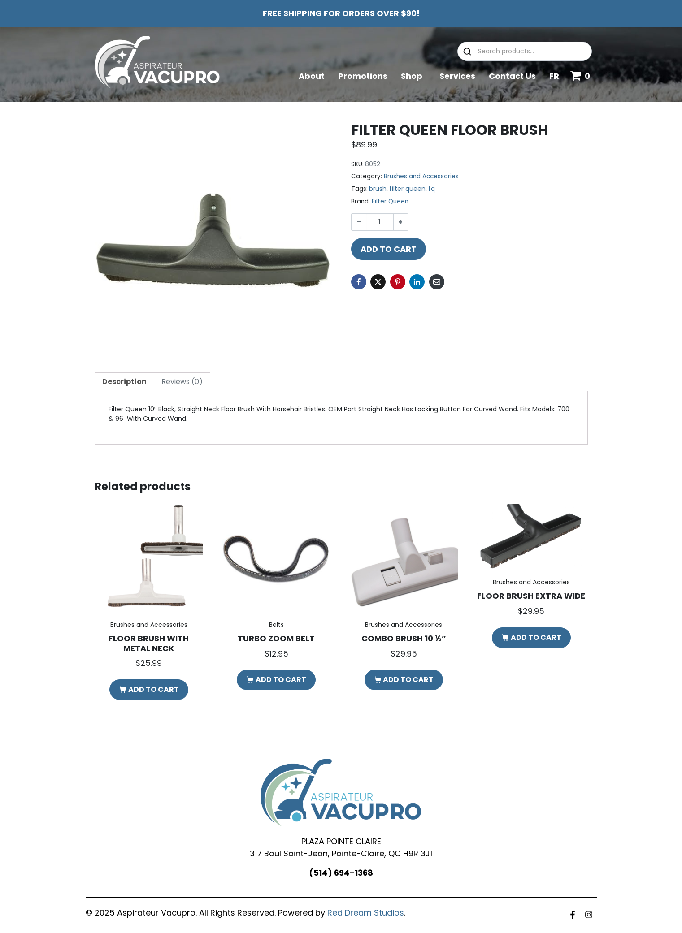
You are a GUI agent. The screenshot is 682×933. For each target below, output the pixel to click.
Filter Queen (390, 201)
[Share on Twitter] (378, 281)
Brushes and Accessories (421, 176)
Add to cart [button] (153, 689)
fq (431, 188)
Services (457, 76)
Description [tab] (124, 381)
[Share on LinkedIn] (417, 281)
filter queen (407, 188)
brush (378, 188)
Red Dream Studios (365, 912)
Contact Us (512, 76)
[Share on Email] (436, 281)
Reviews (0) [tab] (182, 381)
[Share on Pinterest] (397, 281)
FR (554, 76)
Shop (413, 76)
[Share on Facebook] (358, 281)
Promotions (362, 76)
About (312, 76)
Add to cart (389, 249)
